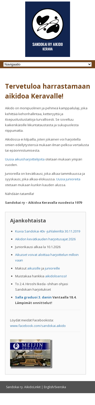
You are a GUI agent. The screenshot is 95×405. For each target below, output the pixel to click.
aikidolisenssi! (56, 276)
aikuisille (34, 268)
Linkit (37, 387)
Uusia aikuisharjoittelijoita (25, 159)
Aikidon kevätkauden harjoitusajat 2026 (45, 239)
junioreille (52, 268)
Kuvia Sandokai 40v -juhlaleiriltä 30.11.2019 (47, 231)
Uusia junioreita (68, 179)
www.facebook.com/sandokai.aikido (38, 325)
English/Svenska (55, 387)
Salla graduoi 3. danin (33, 297)
